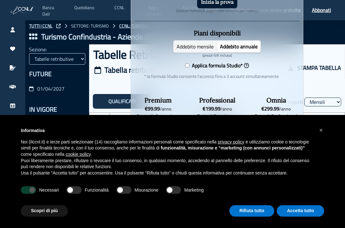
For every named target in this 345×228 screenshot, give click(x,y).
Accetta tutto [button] (300, 210)
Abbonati (321, 10)
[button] (321, 130)
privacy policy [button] (231, 141)
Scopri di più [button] (44, 210)
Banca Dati (48, 10)
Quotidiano (84, 7)
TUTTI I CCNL (40, 26)
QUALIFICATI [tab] (121, 101)
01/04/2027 (46, 88)
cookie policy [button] (78, 154)
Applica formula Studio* (219, 65)
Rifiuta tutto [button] (251, 210)
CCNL (119, 7)
